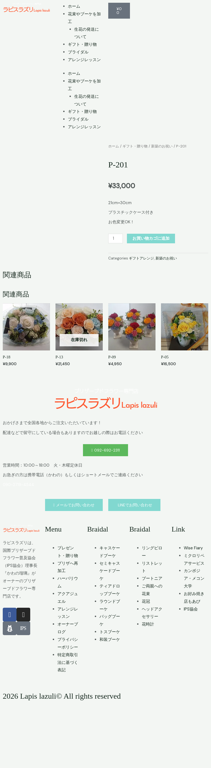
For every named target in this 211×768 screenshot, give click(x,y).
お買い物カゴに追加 (151, 238)
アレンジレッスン (84, 59)
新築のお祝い (165, 146)
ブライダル (78, 52)
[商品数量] (115, 238)
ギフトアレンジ (142, 258)
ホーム (74, 6)
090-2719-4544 (19, 549)
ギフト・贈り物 (82, 44)
